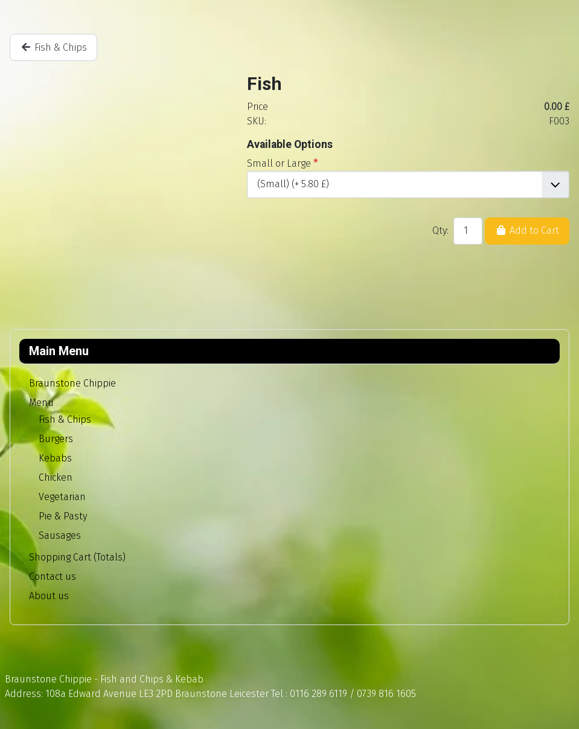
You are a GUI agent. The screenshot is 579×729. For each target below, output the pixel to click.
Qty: (440, 230)
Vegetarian (62, 497)
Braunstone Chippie (72, 383)
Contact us (52, 576)
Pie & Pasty (63, 516)
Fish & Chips (65, 419)
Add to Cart (527, 230)
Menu (41, 402)
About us (49, 596)
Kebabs (55, 458)
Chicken (55, 477)
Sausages (60, 535)
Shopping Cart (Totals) (77, 557)
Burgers (56, 439)
